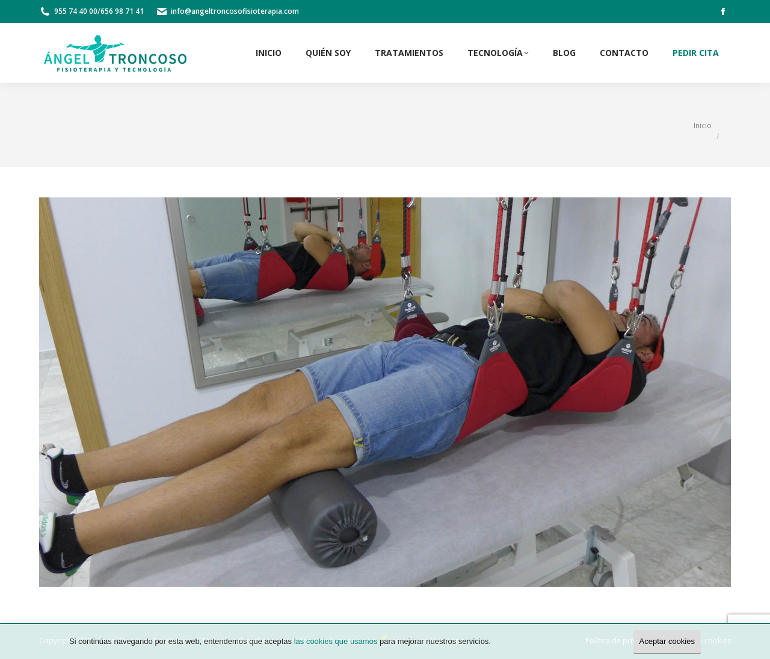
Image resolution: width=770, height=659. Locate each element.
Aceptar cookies (667, 641)
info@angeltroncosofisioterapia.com (235, 11)
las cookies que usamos (336, 641)
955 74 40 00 (75, 11)
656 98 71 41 (122, 11)
